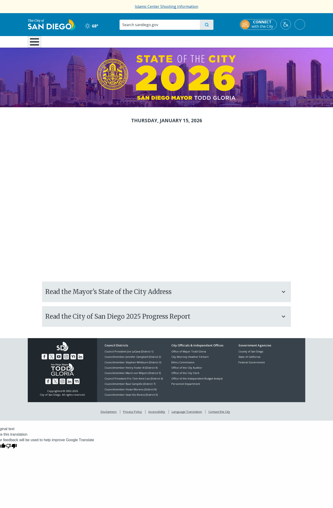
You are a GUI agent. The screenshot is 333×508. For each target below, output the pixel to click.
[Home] (37, 43)
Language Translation (187, 414)
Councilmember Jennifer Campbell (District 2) (133, 359)
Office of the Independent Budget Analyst (197, 381)
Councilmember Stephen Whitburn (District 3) (133, 365)
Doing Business (150, 41)
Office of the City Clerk (185, 375)
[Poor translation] (11, 448)
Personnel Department (185, 386)
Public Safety (237, 41)
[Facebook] (44, 359)
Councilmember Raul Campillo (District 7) (130, 386)
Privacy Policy (132, 414)
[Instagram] (66, 359)
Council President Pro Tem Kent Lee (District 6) (134, 381)
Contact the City (219, 414)
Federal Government (251, 365)
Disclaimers (109, 414)
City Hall (282, 41)
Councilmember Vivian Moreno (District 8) (131, 392)
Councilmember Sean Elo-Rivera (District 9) (131, 397)
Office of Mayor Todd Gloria (188, 354)
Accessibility (156, 414)
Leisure (67, 41)
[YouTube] (59, 359)
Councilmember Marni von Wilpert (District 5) (133, 375)
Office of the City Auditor (186, 370)
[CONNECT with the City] (258, 24)
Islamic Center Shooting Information (166, 6)
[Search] (159, 25)
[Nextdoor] (73, 359)
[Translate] (286, 24)
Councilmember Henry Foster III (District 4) (131, 370)
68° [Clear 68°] (91, 26)
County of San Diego (250, 354)
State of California (249, 359)
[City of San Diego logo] (51, 24)
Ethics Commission (182, 365)
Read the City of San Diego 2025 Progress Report (166, 319)
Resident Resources (109, 41)
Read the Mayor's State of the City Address (166, 294)
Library (192, 41)
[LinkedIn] (80, 359)
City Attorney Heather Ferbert (190, 359)
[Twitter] (51, 359)
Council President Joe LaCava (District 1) (129, 354)
